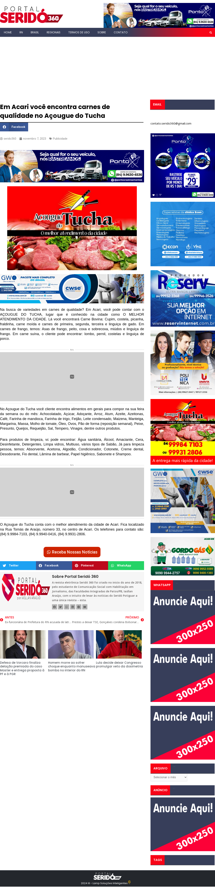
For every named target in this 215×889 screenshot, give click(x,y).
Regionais (53, 32)
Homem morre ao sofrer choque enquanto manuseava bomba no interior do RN (71, 667)
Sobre (102, 32)
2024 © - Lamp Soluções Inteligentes (104, 884)
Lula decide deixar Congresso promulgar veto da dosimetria (119, 665)
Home (8, 32)
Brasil (35, 32)
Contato (121, 32)
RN (21, 32)
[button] (211, 32)
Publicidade (60, 138)
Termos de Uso (79, 32)
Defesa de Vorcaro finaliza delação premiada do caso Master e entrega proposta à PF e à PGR (22, 669)
